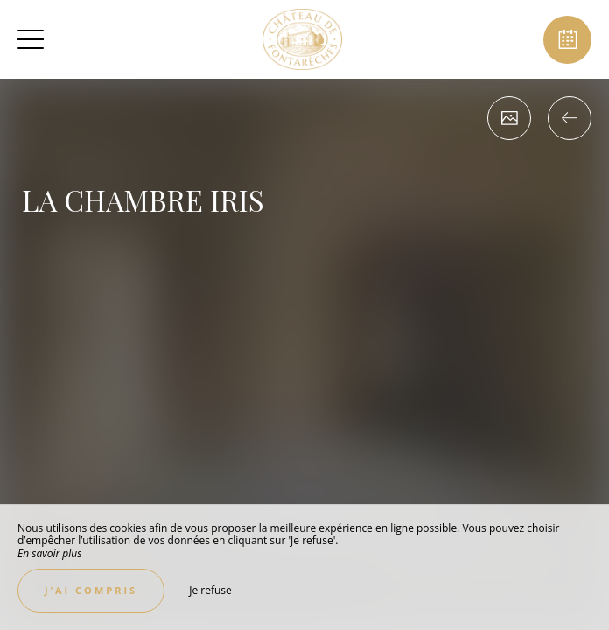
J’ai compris (91, 590)
